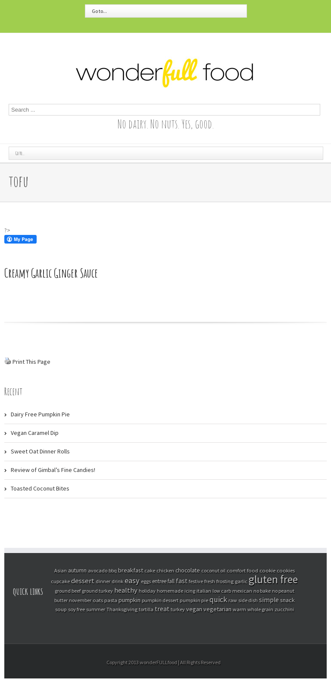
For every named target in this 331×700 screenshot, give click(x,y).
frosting (225, 581)
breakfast (130, 570)
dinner (103, 581)
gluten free (273, 579)
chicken (165, 570)
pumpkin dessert (160, 600)
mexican (242, 591)
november (80, 600)
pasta (110, 600)
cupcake (60, 581)
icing (189, 591)
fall (171, 581)
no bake (262, 591)
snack (287, 600)
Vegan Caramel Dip (35, 433)
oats (98, 600)
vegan (194, 609)
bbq (113, 570)
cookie (267, 570)
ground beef (68, 591)
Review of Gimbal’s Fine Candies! (53, 470)
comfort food (242, 570)
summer (95, 609)
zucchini (284, 609)
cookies (286, 570)
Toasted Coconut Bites (40, 488)
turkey (178, 609)
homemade (170, 591)
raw (232, 600)
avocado (97, 570)
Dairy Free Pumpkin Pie (40, 414)
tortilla (146, 609)
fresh (209, 581)
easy (132, 580)
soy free (76, 609)
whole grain (260, 609)
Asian (60, 570)
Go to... (99, 11)
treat (162, 609)
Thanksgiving (121, 609)
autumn (77, 570)
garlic (241, 581)
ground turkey (97, 591)
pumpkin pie (194, 600)
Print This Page (31, 362)
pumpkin (130, 600)
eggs (146, 581)
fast (181, 581)
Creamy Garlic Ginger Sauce (51, 273)
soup (61, 609)
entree (159, 581)
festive (196, 581)
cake (149, 570)
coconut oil (213, 570)
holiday (147, 591)
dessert (82, 580)
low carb (221, 591)
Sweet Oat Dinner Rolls (40, 451)
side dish (248, 600)
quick (218, 599)
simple (269, 600)
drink (117, 581)
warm (239, 609)
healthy (125, 590)
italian (204, 591)
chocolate (187, 570)
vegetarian (217, 609)
